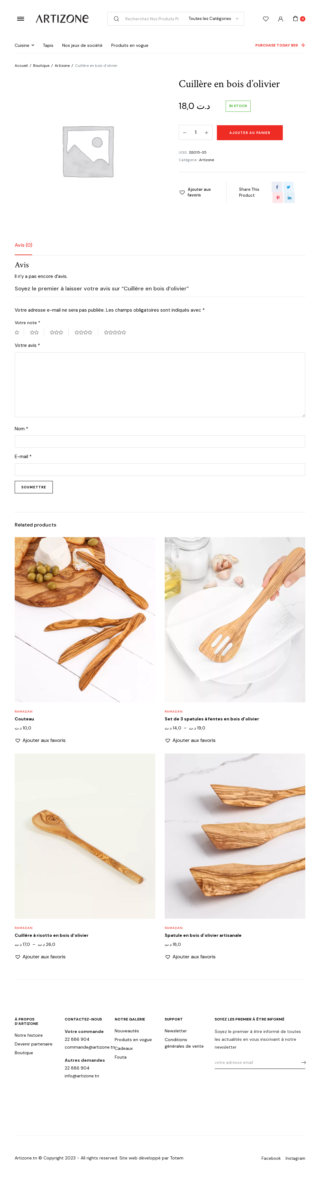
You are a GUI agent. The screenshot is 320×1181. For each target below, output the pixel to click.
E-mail (23, 456)
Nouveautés (127, 1031)
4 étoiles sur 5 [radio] (86, 333)
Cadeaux (124, 1048)
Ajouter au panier (249, 133)
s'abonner (301, 1062)
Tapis (48, 45)
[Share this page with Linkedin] (289, 197)
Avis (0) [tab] (23, 245)
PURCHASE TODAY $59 (280, 45)
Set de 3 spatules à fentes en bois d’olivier (212, 719)
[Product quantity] (195, 132)
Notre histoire (29, 1035)
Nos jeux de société (82, 45)
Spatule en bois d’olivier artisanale (203, 935)
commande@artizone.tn (90, 1047)
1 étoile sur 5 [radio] (19, 333)
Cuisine (22, 45)
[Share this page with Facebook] (277, 187)
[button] (196, 192)
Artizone (62, 65)
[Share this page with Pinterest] (277, 197)
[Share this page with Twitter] (288, 187)
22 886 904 (77, 1039)
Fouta (121, 1057)
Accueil (21, 65)
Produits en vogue (129, 45)
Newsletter (176, 1031)
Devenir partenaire (33, 1044)
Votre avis (27, 345)
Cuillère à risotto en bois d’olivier (51, 935)
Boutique (41, 65)
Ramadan (24, 711)
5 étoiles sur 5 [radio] (118, 333)
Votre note (27, 322)
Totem (176, 1158)
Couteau (24, 719)
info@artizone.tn (82, 1076)
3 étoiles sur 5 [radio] (59, 333)
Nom (21, 429)
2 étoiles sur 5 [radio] (37, 333)
